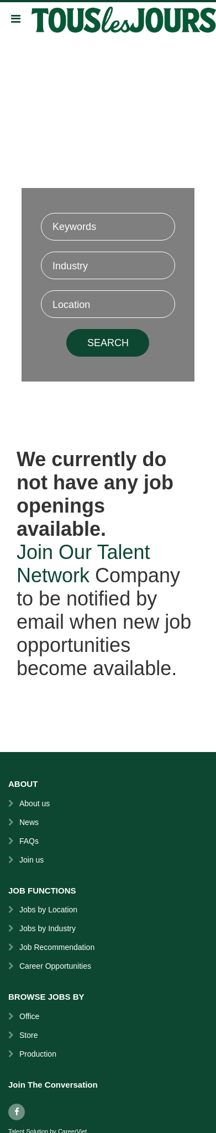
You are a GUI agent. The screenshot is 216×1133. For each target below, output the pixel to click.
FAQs (29, 841)
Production (37, 1054)
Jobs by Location (48, 909)
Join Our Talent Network (83, 564)
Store (28, 1035)
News (29, 822)
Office (29, 1016)
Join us (31, 859)
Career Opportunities (55, 966)
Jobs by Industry (47, 928)
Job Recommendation (56, 947)
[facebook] (16, 1112)
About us (34, 803)
